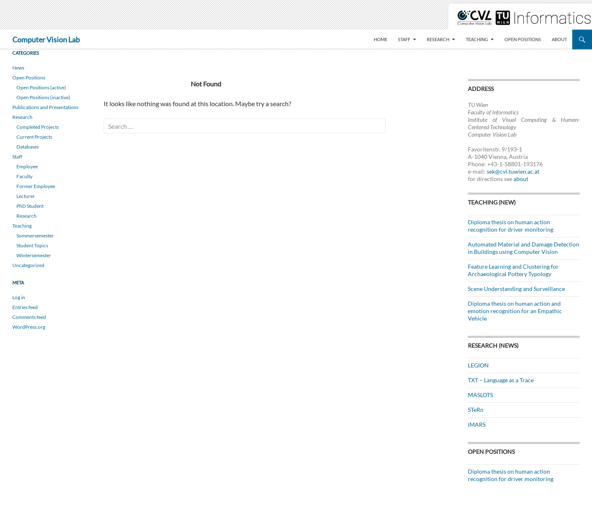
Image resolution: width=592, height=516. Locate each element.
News (18, 68)
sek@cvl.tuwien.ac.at (513, 171)
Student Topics (32, 245)
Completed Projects (37, 127)
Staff (404, 39)
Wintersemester (33, 255)
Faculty (24, 176)
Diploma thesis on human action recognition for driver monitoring (510, 225)
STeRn (475, 409)
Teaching (477, 39)
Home (380, 39)
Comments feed (29, 317)
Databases (27, 147)
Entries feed (25, 307)
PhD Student (30, 206)
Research (438, 39)
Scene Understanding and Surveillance (516, 288)
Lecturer (25, 196)
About (559, 39)
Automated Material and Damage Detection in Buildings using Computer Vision (523, 248)
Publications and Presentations (45, 107)
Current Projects (34, 137)
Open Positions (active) (41, 87)
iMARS (477, 424)
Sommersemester (35, 235)
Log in (18, 297)
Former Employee (35, 186)
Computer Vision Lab (46, 39)
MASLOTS (480, 394)
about (520, 178)
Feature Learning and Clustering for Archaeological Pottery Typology (513, 270)
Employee (27, 166)
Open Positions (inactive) (43, 97)
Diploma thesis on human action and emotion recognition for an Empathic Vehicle (515, 311)
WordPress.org (28, 327)
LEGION (478, 365)
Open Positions (522, 39)
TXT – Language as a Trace (501, 380)
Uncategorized (28, 265)
